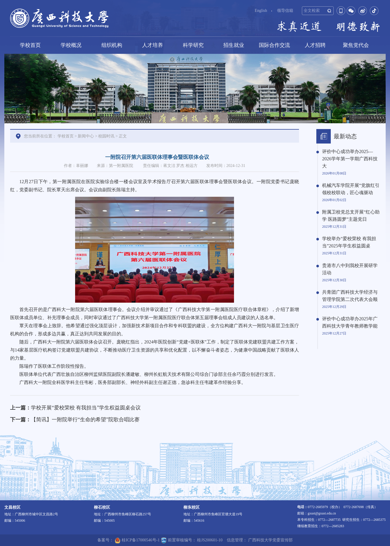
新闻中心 (86, 136)
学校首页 (30, 45)
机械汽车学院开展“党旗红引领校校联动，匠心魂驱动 (351, 189)
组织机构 (111, 45)
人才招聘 (315, 45)
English (261, 10)
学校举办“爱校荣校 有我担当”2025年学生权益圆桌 (349, 242)
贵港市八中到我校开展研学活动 (350, 269)
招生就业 (233, 45)
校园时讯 (106, 136)
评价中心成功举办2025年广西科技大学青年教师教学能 (350, 322)
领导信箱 (285, 10)
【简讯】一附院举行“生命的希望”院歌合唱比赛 (85, 419)
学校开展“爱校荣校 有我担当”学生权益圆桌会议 (86, 408)
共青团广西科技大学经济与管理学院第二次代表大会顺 (350, 296)
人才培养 (152, 45)
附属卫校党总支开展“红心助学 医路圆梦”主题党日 (351, 215)
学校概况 (71, 45)
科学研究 (193, 45)
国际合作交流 (274, 45)
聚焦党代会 (356, 45)
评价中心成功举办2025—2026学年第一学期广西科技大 (350, 158)
